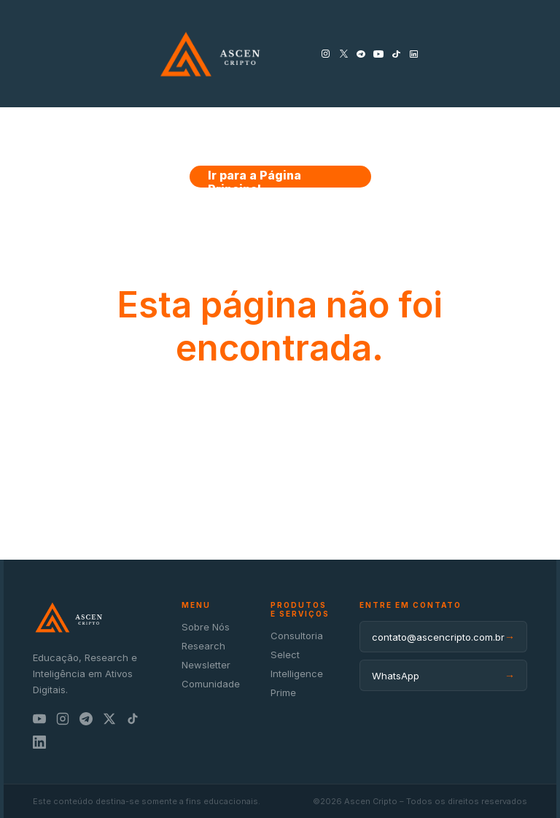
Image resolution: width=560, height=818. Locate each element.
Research (203, 646)
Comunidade (211, 684)
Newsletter (206, 665)
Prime (283, 692)
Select (285, 654)
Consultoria (297, 635)
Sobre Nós (206, 627)
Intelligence (297, 673)
